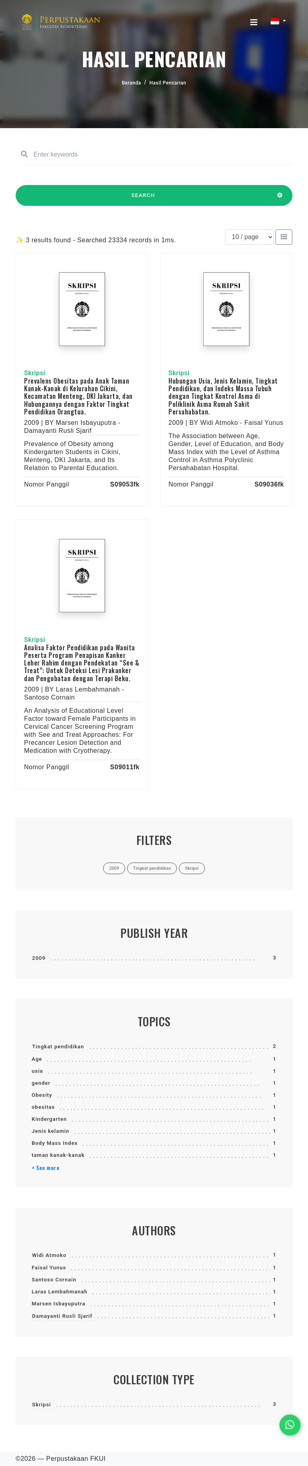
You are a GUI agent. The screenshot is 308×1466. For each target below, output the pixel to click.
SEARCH (143, 199)
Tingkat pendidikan (58, 1047)
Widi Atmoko (49, 1255)
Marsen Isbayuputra (58, 1304)
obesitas (43, 1107)
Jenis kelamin (50, 1131)
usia (37, 1071)
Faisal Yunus (49, 1268)
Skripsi (41, 1405)
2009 (39, 958)
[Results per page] (249, 237)
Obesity (42, 1095)
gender (41, 1083)
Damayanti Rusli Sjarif (62, 1316)
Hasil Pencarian (168, 83)
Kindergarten (49, 1119)
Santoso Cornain (54, 1280)
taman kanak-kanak (58, 1155)
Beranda (131, 83)
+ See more (45, 1168)
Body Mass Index (54, 1143)
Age (37, 1059)
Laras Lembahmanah (59, 1292)
